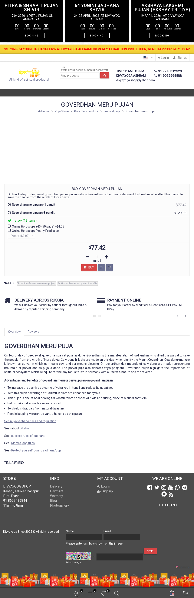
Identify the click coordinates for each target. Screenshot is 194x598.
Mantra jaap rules (23, 443)
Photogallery (59, 505)
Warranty (56, 496)
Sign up (180, 57)
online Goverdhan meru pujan (37, 283)
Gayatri (104, 69)
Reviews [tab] (33, 332)
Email (107, 531)
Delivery (56, 486)
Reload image (73, 562)
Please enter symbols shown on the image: (94, 543)
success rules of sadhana (28, 435)
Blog (53, 501)
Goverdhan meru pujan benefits (79, 283)
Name (70, 531)
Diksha (24, 428)
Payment (56, 491)
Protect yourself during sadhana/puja (36, 450)
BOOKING (32, 35)
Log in (163, 57)
